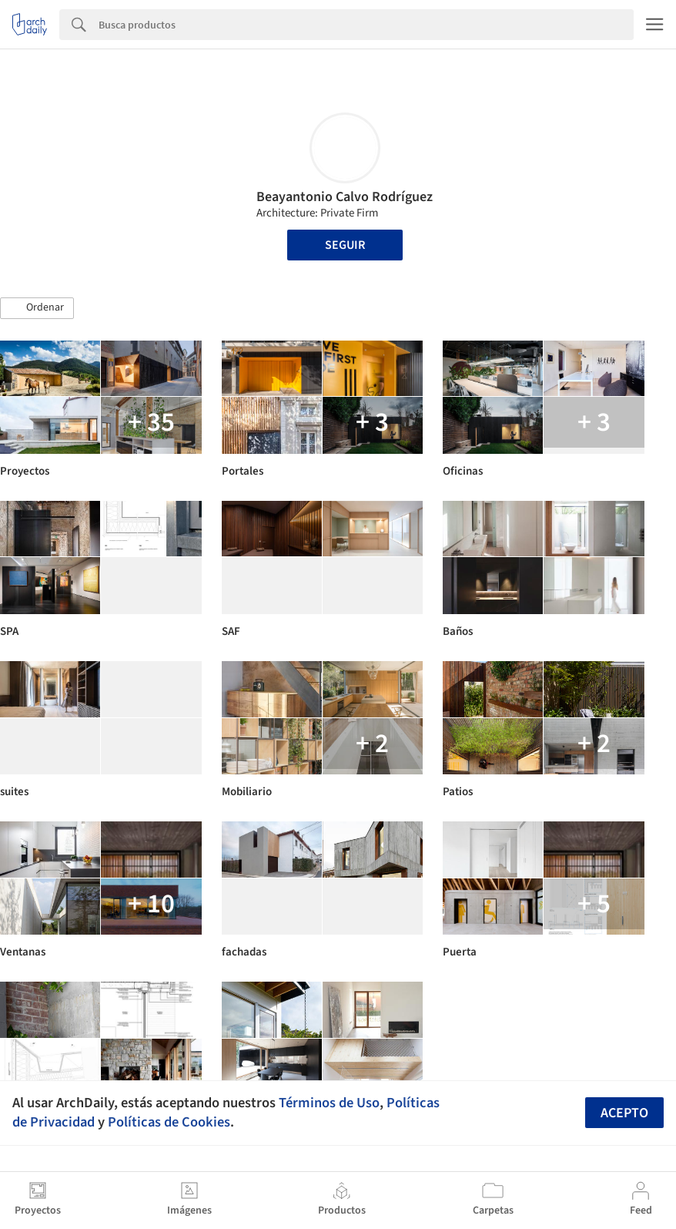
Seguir (345, 245)
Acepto (624, 1113)
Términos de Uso (329, 1103)
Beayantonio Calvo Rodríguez (344, 197)
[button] (37, 308)
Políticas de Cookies (169, 1122)
